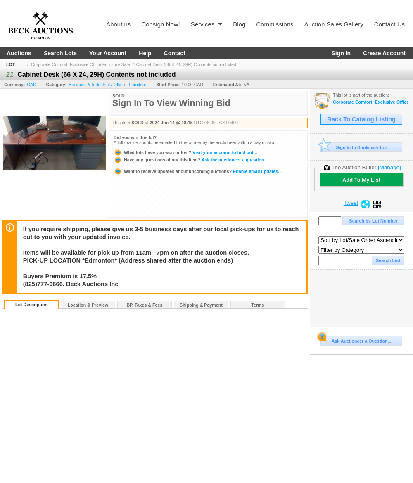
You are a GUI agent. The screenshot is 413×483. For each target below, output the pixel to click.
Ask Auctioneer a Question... (355, 339)
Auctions (19, 53)
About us (118, 24)
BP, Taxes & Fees (145, 305)
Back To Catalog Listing (361, 119)
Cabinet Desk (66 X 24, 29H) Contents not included (186, 64)
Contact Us (389, 24)
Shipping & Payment (201, 305)
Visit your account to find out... (185, 152)
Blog (239, 24)
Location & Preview (88, 305)
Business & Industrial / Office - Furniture (107, 84)
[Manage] (389, 167)
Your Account (107, 53)
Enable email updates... (198, 171)
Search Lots (60, 53)
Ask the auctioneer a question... (191, 159)
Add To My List (361, 180)
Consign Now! (160, 24)
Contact (174, 53)
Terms (257, 305)
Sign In (341, 53)
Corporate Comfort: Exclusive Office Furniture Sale (80, 64)
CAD (31, 84)
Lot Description (31, 304)
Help (145, 53)
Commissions (274, 24)
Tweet (351, 203)
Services (207, 24)
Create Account (384, 53)
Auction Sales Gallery (333, 24)
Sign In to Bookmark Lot (353, 147)
